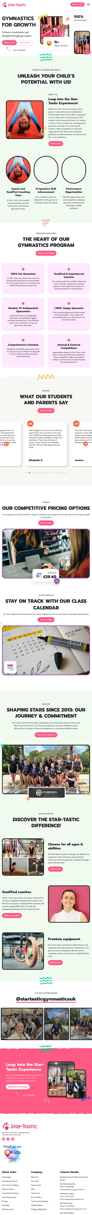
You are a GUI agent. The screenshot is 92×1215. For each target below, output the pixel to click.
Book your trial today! (17, 1087)
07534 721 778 (25, 43)
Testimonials (36, 1185)
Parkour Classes (8, 1189)
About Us (34, 1177)
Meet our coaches (12, 915)
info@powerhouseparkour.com (74, 1199)
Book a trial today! (46, 253)
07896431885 (69, 1187)
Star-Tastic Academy (10, 1185)
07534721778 (69, 1196)
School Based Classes (10, 1193)
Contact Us (35, 1193)
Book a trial (77, 4)
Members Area (7, 1209)
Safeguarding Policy (39, 1209)
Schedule (5, 1205)
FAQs (33, 1189)
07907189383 (69, 1206)
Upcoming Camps (9, 1197)
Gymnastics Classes (10, 1181)
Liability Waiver (37, 1205)
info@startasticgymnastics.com (74, 1190)
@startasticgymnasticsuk (46, 999)
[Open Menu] (88, 4)
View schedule (46, 619)
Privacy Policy (36, 1197)
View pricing (46, 523)
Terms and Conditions (39, 1201)
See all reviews (46, 410)
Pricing (4, 1201)
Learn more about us (46, 735)
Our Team (35, 1181)
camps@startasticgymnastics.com (75, 1209)
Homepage (6, 1177)
